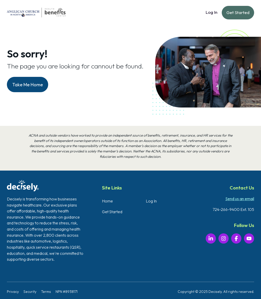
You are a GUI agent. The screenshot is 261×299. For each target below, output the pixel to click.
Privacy (13, 291)
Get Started (238, 12)
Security (29, 291)
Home (107, 201)
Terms (46, 291)
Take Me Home (27, 85)
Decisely (215, 291)
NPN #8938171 (66, 291)
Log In (211, 12)
